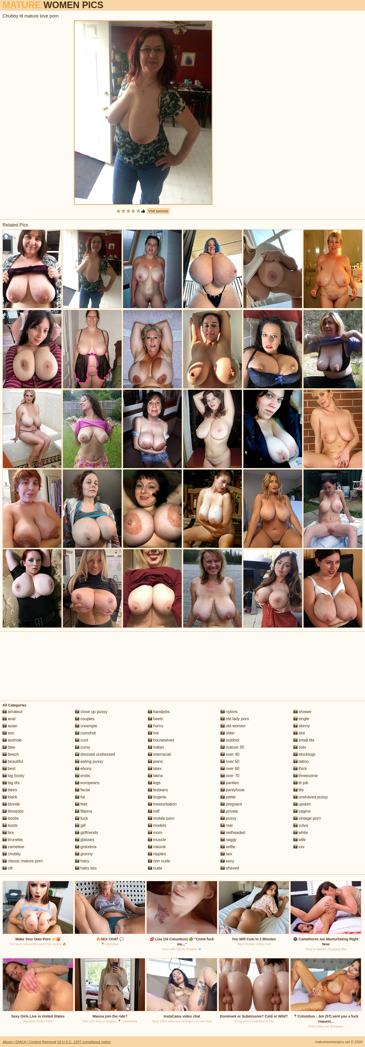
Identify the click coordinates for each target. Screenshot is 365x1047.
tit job (300, 783)
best (9, 768)
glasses (84, 839)
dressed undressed (95, 754)
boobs (11, 818)
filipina (83, 811)
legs (154, 783)
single (301, 719)
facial (82, 790)
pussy (228, 818)
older (228, 733)
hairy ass (85, 868)
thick (300, 768)
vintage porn (307, 818)
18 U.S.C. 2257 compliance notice (84, 1042)
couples (84, 719)
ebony (83, 768)
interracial (159, 754)
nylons (229, 712)
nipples (157, 854)
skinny (301, 726)
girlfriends (86, 832)
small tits (303, 740)
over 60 (230, 768)
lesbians (158, 790)
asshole (12, 740)
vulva (300, 825)
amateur (13, 712)
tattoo (301, 761)
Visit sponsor (158, 211)
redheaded (233, 832)
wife (299, 839)
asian (10, 726)
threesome (305, 776)
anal (9, 719)
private (229, 811)
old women (233, 726)
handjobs (159, 712)
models (157, 825)
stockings (304, 754)
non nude (159, 861)
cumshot (85, 733)
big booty (13, 776)
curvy (82, 747)
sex (226, 854)
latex (155, 768)
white (300, 832)
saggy (229, 839)
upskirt (302, 804)
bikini (10, 790)
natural (156, 847)
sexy (227, 861)
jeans (155, 761)
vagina (302, 811)
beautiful (13, 761)
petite (228, 797)
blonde (11, 804)
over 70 (230, 776)
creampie (86, 726)
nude (155, 868)
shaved (230, 868)
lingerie (157, 797)
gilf (80, 825)
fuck (81, 818)
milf (153, 811)
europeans (87, 783)
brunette (13, 839)
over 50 (230, 761)
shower (302, 712)
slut (299, 733)
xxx (299, 847)
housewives (161, 740)
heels (155, 719)
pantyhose (232, 790)
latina (155, 776)
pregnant (231, 804)
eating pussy (89, 761)
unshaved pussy (310, 797)
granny (84, 854)
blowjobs (13, 811)
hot (153, 733)
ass (8, 733)
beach (11, 754)
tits (298, 790)
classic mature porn (23, 861)
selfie (228, 847)
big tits (11, 783)
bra (8, 832)
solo (299, 747)
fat (80, 797)
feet (81, 804)
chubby (12, 854)
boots (10, 825)
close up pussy (91, 712)
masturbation (162, 804)
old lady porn (235, 719)
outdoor (230, 740)
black (10, 797)
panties (230, 783)
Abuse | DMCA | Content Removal (29, 1042)
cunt (81, 740)
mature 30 (232, 747)
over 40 (230, 754)
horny (155, 726)
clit (8, 868)
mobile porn (161, 818)
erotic (82, 776)
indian (156, 747)
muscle (157, 839)
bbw (9, 747)
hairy (82, 861)
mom (155, 832)
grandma (85, 847)
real (227, 825)
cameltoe (13, 847)
